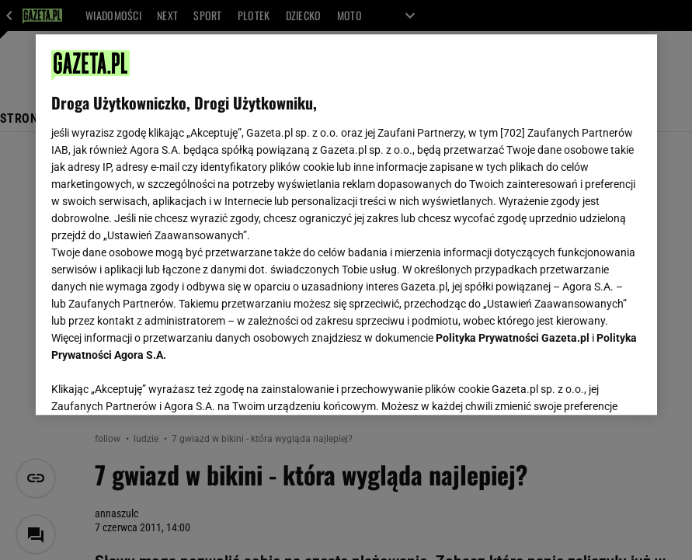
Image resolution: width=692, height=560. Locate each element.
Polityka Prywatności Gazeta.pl (512, 338)
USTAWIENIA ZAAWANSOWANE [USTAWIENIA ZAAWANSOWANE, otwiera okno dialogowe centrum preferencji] (152, 383)
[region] (346, 224)
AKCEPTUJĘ (588, 384)
